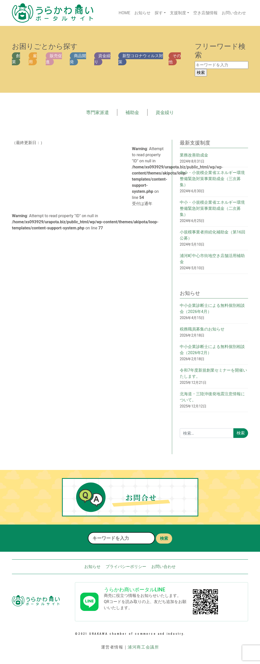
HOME (124, 12)
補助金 (132, 112)
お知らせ (142, 12)
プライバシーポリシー (126, 566)
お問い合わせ (234, 12)
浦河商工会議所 (143, 647)
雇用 (33, 58)
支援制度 (178, 12)
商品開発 (78, 58)
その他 (175, 58)
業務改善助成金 (194, 155)
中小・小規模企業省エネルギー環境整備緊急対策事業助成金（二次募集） (212, 208)
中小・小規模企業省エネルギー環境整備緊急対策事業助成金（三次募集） (212, 178)
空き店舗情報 (205, 12)
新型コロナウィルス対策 (140, 58)
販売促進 (54, 58)
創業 (16, 58)
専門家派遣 (97, 112)
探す (159, 12)
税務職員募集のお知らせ (202, 329)
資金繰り (102, 58)
